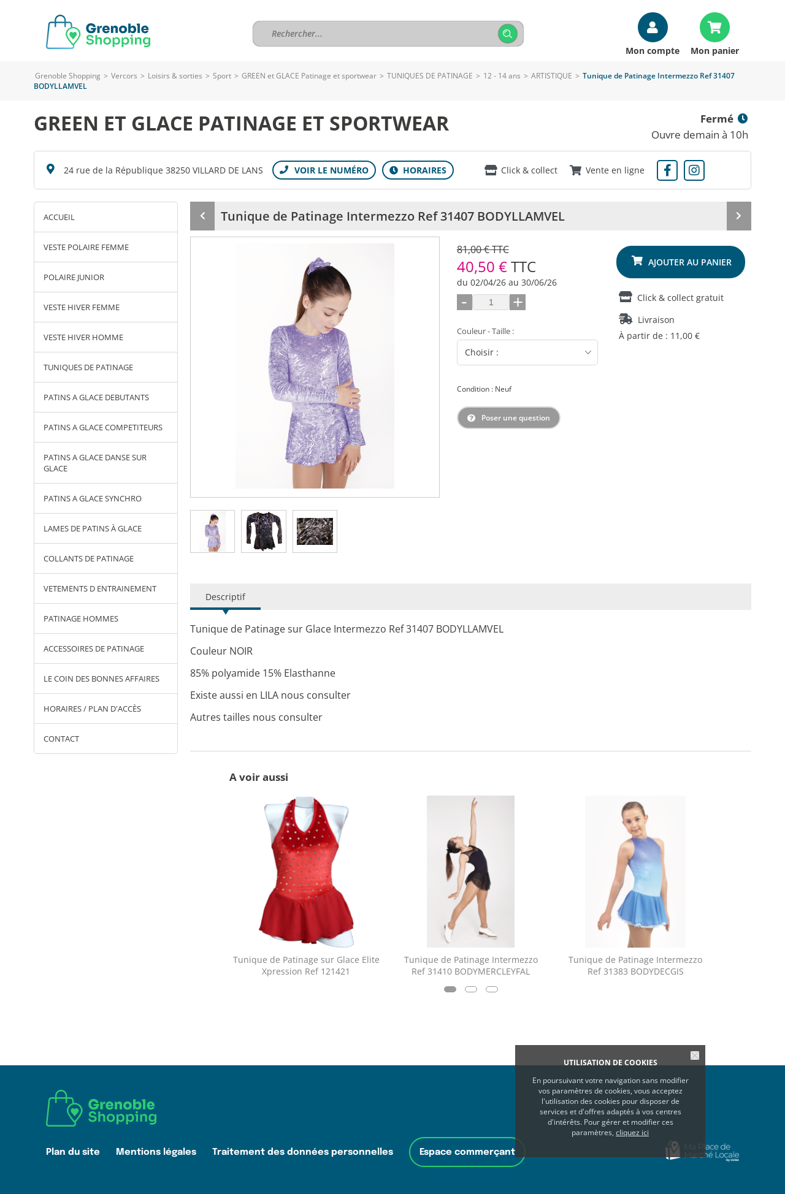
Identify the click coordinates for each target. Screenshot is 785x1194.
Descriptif (225, 597)
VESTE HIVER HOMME (83, 337)
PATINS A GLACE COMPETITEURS (103, 427)
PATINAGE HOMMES (81, 618)
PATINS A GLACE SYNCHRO (93, 498)
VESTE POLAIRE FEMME (86, 247)
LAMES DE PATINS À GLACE (93, 528)
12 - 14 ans (502, 75)
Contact (61, 738)
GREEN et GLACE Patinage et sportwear (309, 75)
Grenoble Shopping (68, 75)
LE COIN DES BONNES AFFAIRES (101, 678)
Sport (222, 75)
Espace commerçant (467, 1152)
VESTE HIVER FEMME (82, 307)
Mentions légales (156, 1152)
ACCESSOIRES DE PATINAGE (94, 648)
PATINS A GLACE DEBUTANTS (96, 397)
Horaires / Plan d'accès (92, 708)
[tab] (212, 531)
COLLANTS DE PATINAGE (89, 558)
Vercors (124, 75)
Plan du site (73, 1152)
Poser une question (515, 418)
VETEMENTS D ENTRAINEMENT (100, 588)
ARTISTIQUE (551, 75)
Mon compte (653, 50)
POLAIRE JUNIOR (74, 277)
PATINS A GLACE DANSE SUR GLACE (95, 463)
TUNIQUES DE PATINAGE (430, 75)
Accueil (59, 216)
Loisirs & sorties (175, 75)
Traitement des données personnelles (302, 1152)
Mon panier (715, 50)
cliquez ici (632, 1132)
